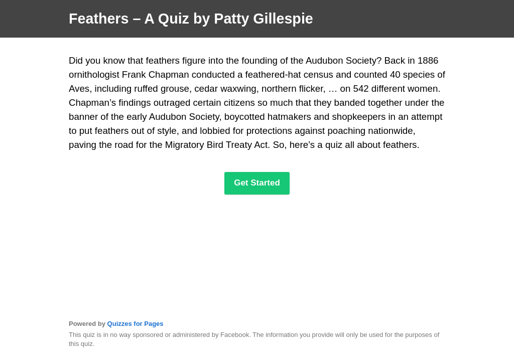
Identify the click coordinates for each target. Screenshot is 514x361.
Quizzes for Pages (135, 323)
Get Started (257, 183)
